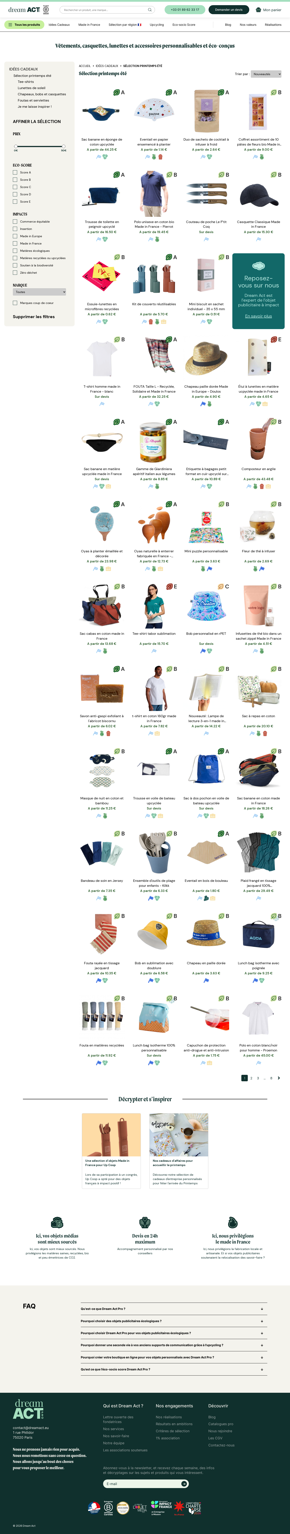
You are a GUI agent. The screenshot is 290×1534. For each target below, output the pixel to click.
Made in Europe (27, 236)
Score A (22, 172)
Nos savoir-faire (116, 1436)
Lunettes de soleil (31, 88)
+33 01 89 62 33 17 (185, 9)
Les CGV (215, 1438)
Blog (212, 1417)
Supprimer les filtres (34, 316)
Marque (20, 285)
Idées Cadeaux (23, 69)
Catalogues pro (220, 1424)
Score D (22, 194)
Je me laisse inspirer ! (35, 106)
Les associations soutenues (125, 1450)
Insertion (22, 229)
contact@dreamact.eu (31, 1428)
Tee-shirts (26, 81)
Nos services (113, 1429)
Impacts (20, 214)
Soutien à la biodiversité (33, 265)
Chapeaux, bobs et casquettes (42, 94)
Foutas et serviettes (33, 100)
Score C (22, 187)
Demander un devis (229, 9)
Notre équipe (113, 1443)
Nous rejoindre (220, 1431)
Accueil (85, 66)
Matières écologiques (31, 251)
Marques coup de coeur (33, 303)
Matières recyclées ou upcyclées (39, 258)
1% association (168, 1438)
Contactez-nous (221, 1445)
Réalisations (273, 24)
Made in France (27, 243)
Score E (22, 201)
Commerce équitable (31, 221)
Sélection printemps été (32, 75)
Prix (16, 133)
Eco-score (22, 165)
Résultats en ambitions (174, 1424)
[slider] (16, 146)
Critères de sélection (172, 1431)
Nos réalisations (169, 1417)
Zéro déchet (25, 272)
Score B (22, 180)
